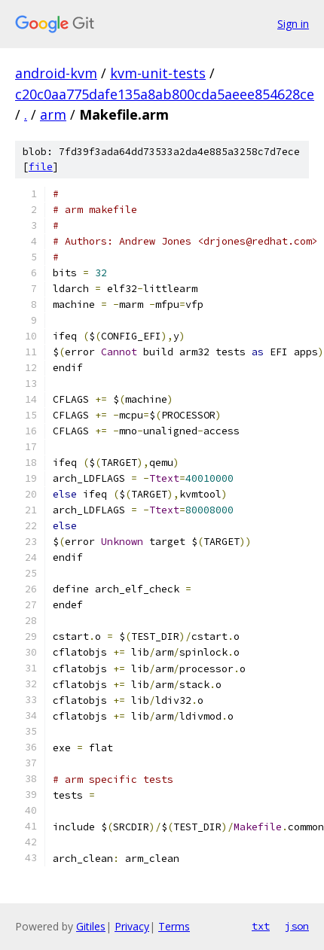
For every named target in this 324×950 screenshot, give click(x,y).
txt (261, 926)
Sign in (293, 24)
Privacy (132, 926)
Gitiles (90, 926)
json (297, 926)
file (41, 166)
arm (53, 114)
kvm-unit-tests (158, 73)
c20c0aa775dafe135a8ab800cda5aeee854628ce (164, 94)
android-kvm (56, 73)
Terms (174, 926)
